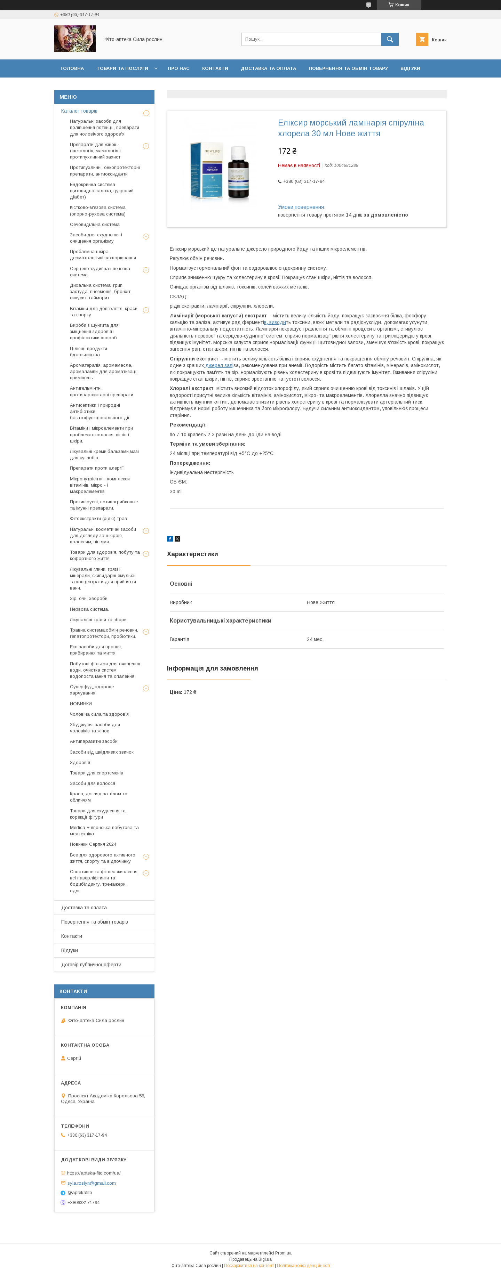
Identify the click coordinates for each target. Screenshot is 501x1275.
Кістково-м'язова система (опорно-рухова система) (98, 210)
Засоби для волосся (92, 783)
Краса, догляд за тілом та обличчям (98, 797)
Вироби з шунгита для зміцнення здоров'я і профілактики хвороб (94, 331)
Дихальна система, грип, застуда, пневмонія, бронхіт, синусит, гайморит (101, 291)
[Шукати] (390, 39)
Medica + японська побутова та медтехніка (104, 830)
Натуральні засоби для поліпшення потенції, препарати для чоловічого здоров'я (104, 127)
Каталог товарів (79, 111)
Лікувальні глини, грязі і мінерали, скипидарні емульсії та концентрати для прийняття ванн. (103, 579)
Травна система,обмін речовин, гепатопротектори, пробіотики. (104, 633)
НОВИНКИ (81, 703)
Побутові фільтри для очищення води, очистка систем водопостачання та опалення (105, 670)
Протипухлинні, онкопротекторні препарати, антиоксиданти (105, 170)
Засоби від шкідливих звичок (102, 752)
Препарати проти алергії (97, 468)
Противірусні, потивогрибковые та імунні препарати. (104, 505)
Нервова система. (89, 609)
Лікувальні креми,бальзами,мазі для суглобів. (104, 454)
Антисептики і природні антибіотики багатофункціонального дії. (100, 411)
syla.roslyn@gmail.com (91, 1182)
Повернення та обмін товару (348, 68)
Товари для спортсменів (96, 772)
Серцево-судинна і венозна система (100, 271)
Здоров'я (80, 762)
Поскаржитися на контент (249, 1265)
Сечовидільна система (95, 224)
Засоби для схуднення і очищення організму (96, 238)
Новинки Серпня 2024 (93, 844)
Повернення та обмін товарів (94, 922)
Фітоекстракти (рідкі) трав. (99, 518)
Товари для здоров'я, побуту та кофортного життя (105, 555)
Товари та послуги (122, 68)
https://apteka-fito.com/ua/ (94, 1173)
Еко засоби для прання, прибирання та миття (96, 650)
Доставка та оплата (268, 68)
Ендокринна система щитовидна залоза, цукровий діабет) (102, 191)
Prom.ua (283, 1253)
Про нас (179, 68)
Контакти (215, 68)
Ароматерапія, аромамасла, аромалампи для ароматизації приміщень (104, 371)
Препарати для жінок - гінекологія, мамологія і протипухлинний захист (95, 151)
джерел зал (218, 365)
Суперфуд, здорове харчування (92, 690)
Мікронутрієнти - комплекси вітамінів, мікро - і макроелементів (100, 485)
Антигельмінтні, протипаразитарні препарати (101, 391)
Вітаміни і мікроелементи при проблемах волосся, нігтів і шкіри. (101, 434)
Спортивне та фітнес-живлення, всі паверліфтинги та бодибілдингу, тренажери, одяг (104, 881)
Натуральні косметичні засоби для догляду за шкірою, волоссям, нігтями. (103, 535)
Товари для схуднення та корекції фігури (98, 814)
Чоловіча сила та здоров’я (99, 714)
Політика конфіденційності (303, 1265)
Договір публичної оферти (98, 86)
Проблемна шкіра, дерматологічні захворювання (103, 254)
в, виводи (275, 322)
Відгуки (410, 68)
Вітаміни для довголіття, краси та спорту (103, 311)
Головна (72, 68)
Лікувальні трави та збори (98, 619)
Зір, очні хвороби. (89, 598)
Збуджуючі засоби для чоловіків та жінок (95, 727)
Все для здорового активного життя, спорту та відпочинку (102, 858)
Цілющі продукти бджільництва (88, 351)
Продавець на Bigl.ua (250, 1259)
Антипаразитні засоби (94, 741)
